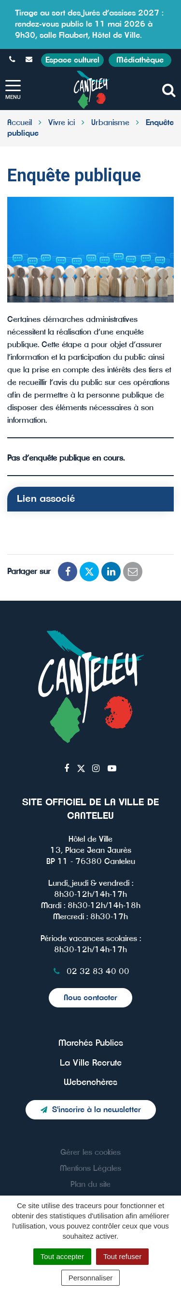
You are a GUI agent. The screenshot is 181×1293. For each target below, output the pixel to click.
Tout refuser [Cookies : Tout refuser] (122, 1256)
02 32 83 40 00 (90, 971)
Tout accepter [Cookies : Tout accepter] (62, 1256)
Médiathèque (140, 60)
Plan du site (90, 1184)
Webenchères (90, 1082)
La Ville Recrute (91, 1063)
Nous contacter (90, 998)
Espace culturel (72, 60)
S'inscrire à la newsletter (91, 1110)
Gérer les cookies (90, 1152)
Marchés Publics (90, 1043)
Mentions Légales (90, 1168)
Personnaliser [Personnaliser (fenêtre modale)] (91, 1278)
